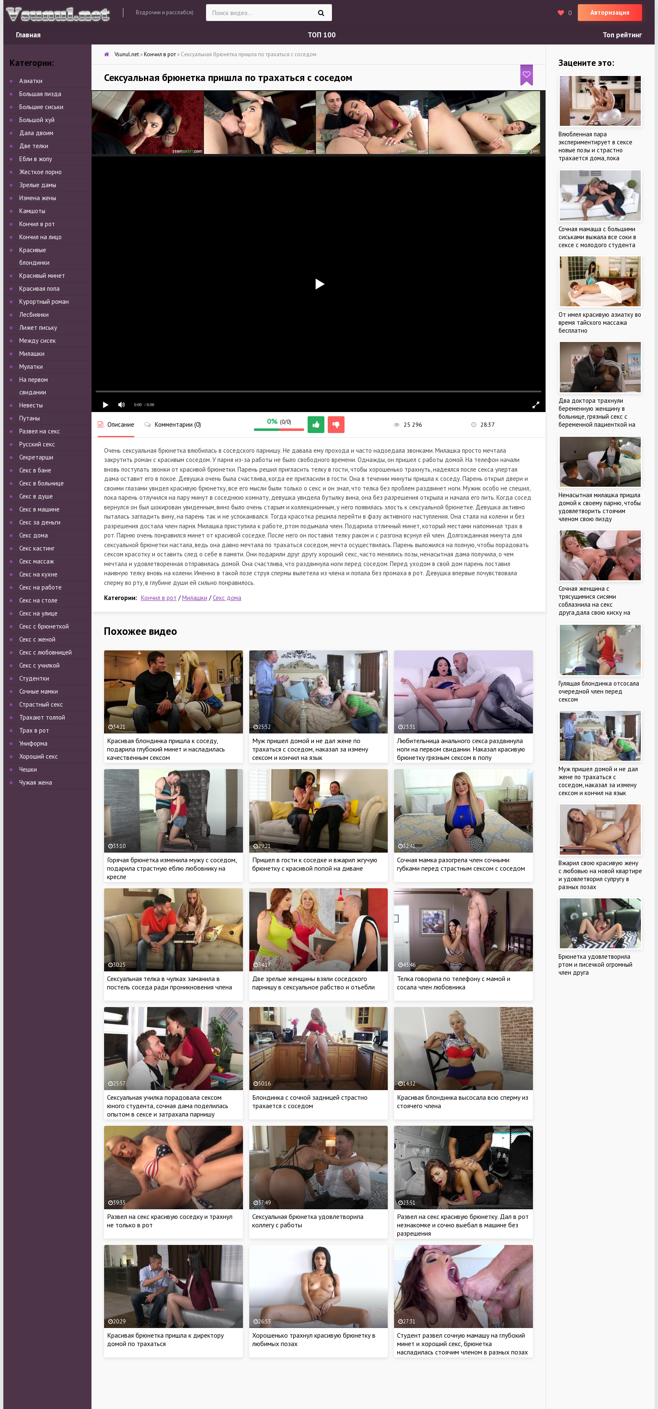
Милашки (194, 598)
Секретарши (36, 457)
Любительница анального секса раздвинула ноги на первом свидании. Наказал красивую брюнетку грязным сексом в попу (461, 749)
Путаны (29, 418)
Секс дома (227, 598)
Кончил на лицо (40, 237)
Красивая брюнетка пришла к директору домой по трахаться (165, 1339)
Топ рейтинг (622, 34)
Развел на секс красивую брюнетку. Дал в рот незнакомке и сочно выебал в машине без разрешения (463, 1224)
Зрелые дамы (37, 185)
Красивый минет (42, 275)
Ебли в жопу (35, 159)
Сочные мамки (38, 691)
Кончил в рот (159, 598)
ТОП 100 (322, 34)
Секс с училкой (39, 665)
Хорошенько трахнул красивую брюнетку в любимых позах (314, 1339)
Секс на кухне (38, 574)
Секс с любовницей (45, 652)
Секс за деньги (39, 522)
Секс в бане (35, 470)
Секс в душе (36, 496)
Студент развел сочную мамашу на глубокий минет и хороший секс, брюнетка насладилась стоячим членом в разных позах (462, 1343)
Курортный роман (44, 301)
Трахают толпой (42, 717)
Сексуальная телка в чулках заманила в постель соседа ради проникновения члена (169, 982)
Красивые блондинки (34, 256)
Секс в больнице (41, 483)
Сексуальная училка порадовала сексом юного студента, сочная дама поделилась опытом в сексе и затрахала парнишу (167, 1105)
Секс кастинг (37, 548)
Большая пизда (40, 94)
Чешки (28, 769)
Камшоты (32, 211)
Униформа (33, 743)
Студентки (34, 678)
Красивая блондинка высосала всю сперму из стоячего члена (462, 1101)
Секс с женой (37, 639)
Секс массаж (36, 561)
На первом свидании (33, 386)
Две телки (33, 146)
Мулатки (31, 367)
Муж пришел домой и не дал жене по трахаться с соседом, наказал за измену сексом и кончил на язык (310, 749)
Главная (28, 34)
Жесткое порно (40, 172)
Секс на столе (38, 600)
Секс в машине (39, 509)
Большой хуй (37, 120)
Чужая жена (35, 782)
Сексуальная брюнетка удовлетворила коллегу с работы (307, 1220)
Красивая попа (39, 288)
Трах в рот (34, 730)
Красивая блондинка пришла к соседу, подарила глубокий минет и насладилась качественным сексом (166, 749)
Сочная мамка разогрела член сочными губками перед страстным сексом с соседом (461, 864)
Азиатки (30, 81)
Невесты (31, 405)
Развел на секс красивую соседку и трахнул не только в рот (169, 1220)
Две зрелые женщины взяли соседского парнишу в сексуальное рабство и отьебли (313, 982)
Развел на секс (39, 431)
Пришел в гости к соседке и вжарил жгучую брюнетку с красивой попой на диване (314, 864)
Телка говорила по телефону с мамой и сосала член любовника (453, 982)
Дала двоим (36, 133)
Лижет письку (38, 327)
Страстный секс (41, 704)
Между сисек (37, 340)
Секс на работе (40, 587)
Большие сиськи (41, 107)
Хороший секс (38, 756)
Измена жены (37, 198)
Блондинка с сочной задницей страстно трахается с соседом (310, 1101)
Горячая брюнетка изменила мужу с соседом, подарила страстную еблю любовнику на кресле (172, 868)
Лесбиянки (34, 314)
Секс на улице (38, 613)
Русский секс (37, 444)
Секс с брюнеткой (44, 626)
